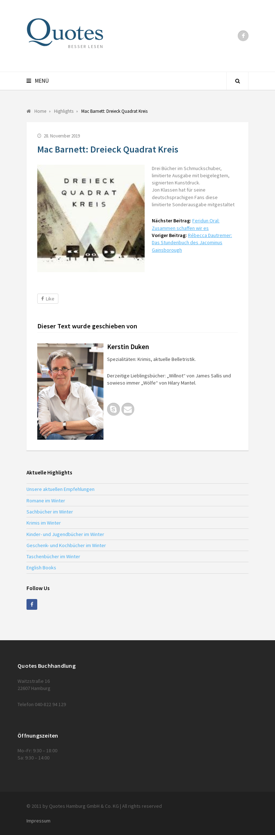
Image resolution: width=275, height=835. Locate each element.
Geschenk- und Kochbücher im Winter (66, 545)
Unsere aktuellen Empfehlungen (60, 489)
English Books (41, 567)
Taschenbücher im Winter (53, 556)
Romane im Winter (45, 500)
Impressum (38, 820)
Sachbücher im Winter (49, 511)
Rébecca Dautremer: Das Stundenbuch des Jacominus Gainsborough (192, 242)
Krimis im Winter (43, 523)
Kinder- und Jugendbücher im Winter (65, 534)
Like (47, 298)
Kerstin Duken (128, 346)
